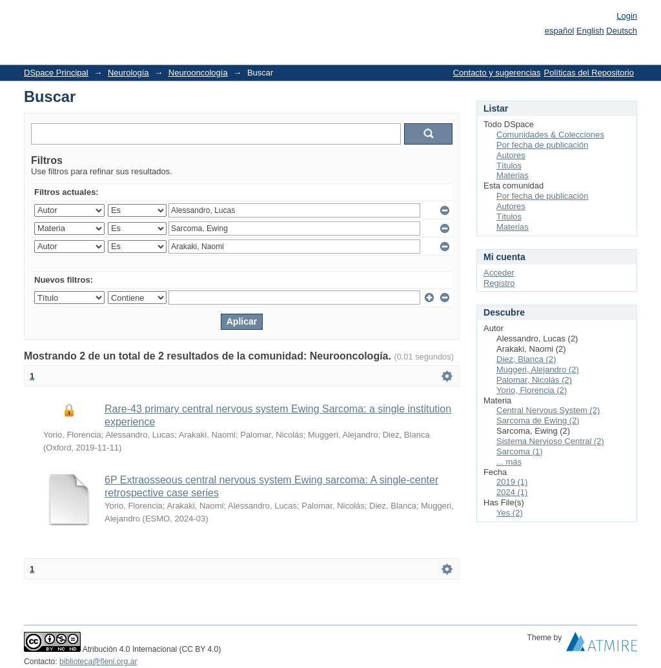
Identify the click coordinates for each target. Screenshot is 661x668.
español (560, 30)
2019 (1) (511, 482)
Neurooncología (198, 72)
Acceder (498, 273)
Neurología (128, 72)
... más (509, 462)
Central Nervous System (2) (548, 410)
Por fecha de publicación (542, 145)
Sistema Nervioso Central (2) (550, 441)
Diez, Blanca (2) (526, 359)
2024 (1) (511, 492)
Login (626, 16)
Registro (498, 283)
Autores (510, 155)
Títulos (509, 165)
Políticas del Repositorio (589, 72)
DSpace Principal (56, 72)
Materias (512, 175)
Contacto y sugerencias (497, 72)
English (590, 30)
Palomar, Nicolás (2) (534, 380)
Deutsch (621, 30)
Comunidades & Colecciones (550, 134)
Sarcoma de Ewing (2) (538, 420)
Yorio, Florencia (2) (531, 390)
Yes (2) (509, 513)
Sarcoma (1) (519, 451)
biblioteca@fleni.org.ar (98, 661)
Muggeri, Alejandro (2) (537, 369)
